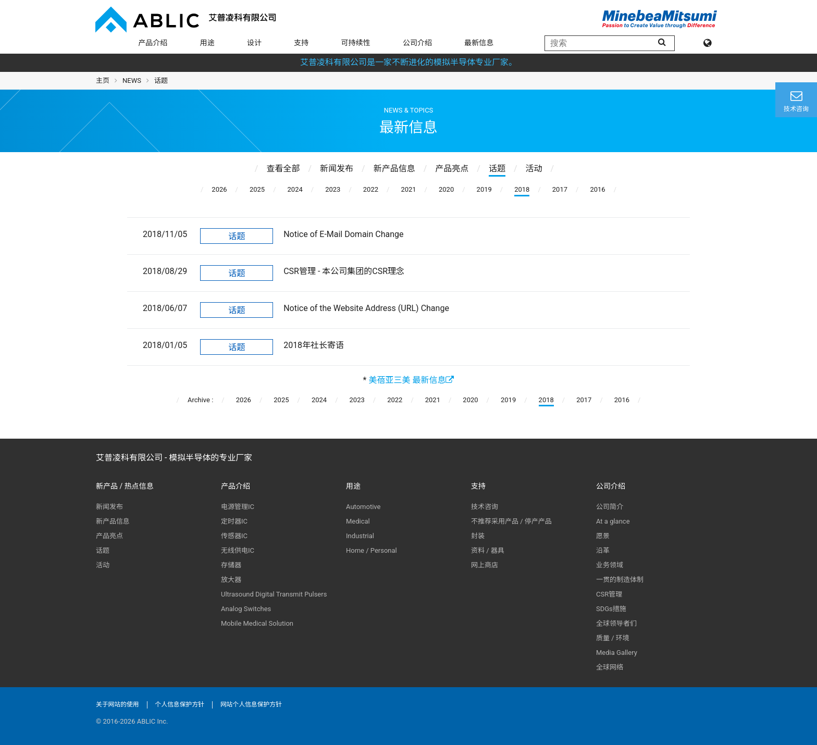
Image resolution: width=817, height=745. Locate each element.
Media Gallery (616, 652)
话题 (236, 236)
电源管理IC (237, 507)
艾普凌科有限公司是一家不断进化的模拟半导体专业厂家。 (408, 62)
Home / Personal (371, 550)
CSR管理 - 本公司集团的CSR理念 (343, 271)
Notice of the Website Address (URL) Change (366, 308)
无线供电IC (237, 550)
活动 (102, 565)
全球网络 (609, 667)
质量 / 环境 (612, 638)
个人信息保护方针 (179, 704)
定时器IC (234, 521)
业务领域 (609, 565)
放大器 (231, 579)
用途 (207, 42)
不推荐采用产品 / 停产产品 (511, 521)
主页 (102, 80)
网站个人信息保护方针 (251, 704)
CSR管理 (609, 594)
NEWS (131, 80)
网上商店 (484, 565)
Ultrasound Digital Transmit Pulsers (274, 594)
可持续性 (355, 42)
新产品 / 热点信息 (125, 486)
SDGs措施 (611, 609)
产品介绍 (152, 42)
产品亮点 (109, 536)
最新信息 (478, 42)
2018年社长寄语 (313, 345)
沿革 (603, 550)
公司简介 (609, 507)
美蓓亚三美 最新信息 (411, 380)
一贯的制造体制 (619, 579)
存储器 (231, 565)
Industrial (360, 536)
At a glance (613, 521)
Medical (358, 521)
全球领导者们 (616, 623)
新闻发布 (109, 507)
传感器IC (234, 536)
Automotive (363, 507)
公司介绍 (417, 42)
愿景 (603, 536)
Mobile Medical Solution (257, 623)
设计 (254, 42)
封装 (478, 536)
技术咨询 (484, 507)
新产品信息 (113, 521)
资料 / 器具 (487, 550)
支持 (301, 42)
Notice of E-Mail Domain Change (343, 234)
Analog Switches (246, 609)
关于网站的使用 (117, 704)
